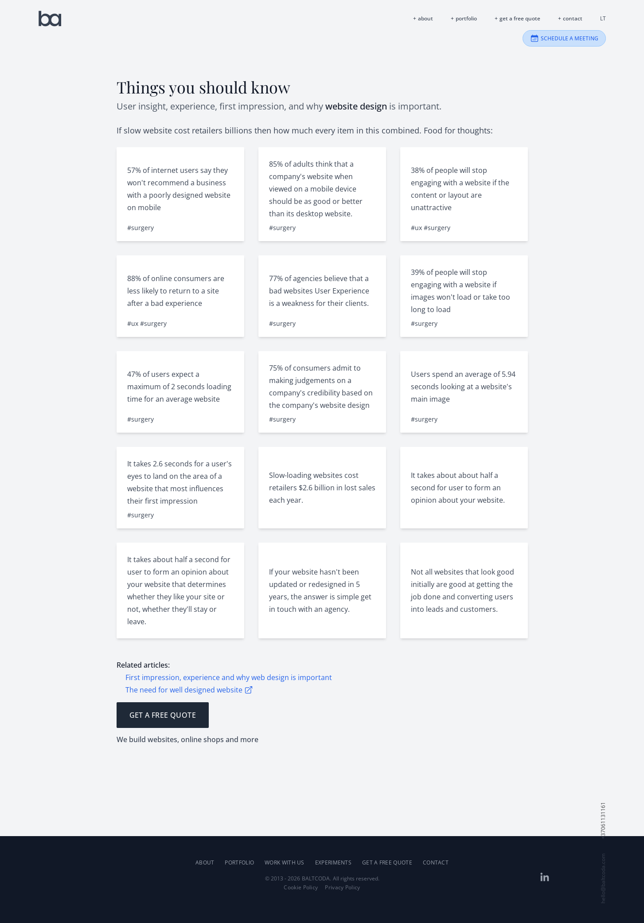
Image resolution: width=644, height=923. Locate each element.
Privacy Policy (342, 887)
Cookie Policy (301, 887)
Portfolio (466, 18)
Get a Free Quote (520, 18)
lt (603, 18)
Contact (572, 18)
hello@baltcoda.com (603, 878)
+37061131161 (603, 820)
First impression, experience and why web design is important (228, 677)
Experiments (333, 862)
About (425, 18)
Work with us (284, 862)
